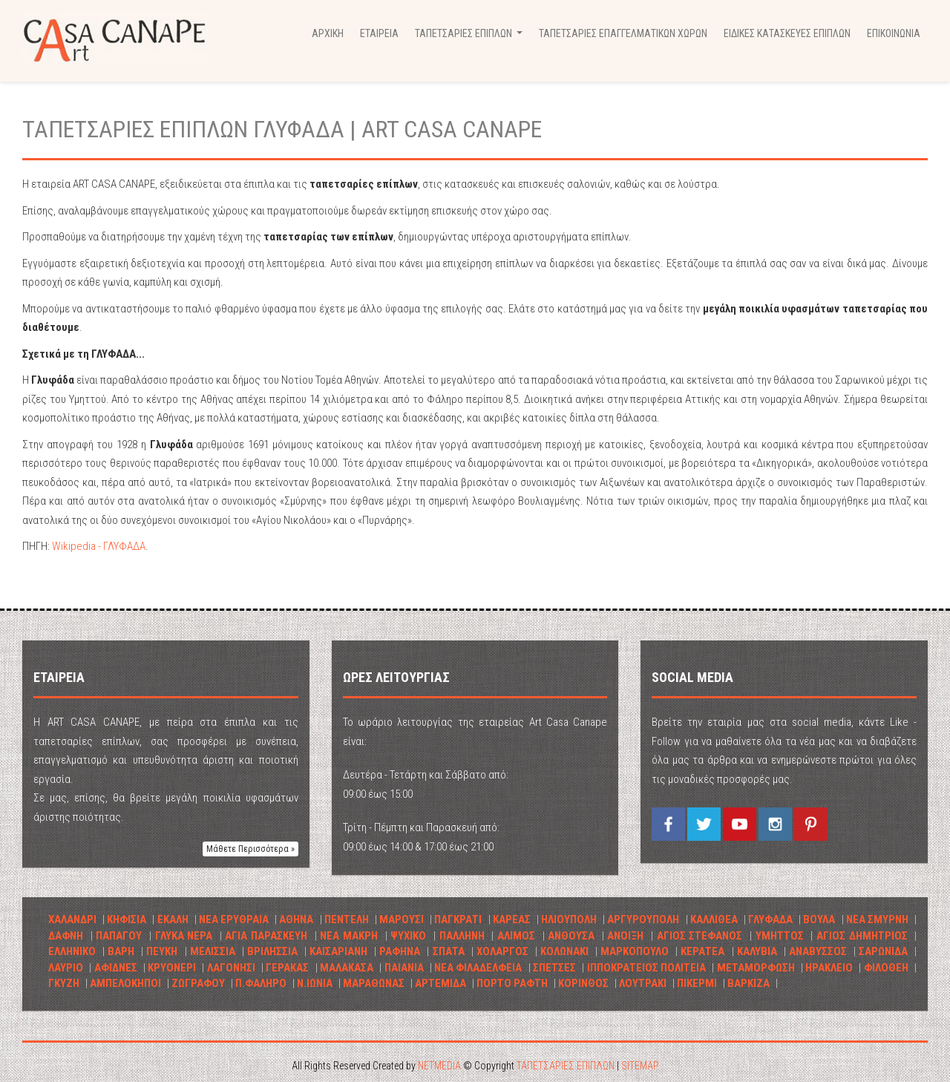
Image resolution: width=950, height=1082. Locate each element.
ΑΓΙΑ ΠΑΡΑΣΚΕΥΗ (266, 935)
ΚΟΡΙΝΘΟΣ (583, 983)
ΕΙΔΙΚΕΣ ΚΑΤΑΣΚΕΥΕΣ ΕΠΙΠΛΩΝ (787, 33)
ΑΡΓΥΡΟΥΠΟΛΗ (643, 919)
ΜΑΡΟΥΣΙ (401, 919)
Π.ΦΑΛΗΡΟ (260, 983)
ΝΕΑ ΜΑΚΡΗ (349, 935)
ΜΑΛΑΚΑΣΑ (346, 967)
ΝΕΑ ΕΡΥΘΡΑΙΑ (234, 919)
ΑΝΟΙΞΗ (625, 935)
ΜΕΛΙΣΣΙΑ (212, 951)
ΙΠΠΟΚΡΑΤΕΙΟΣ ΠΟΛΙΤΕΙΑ (646, 967)
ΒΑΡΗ (121, 951)
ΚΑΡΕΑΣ (512, 919)
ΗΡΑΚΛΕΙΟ (829, 967)
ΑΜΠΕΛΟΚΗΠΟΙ (125, 983)
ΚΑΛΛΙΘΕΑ (714, 919)
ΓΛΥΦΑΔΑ (770, 919)
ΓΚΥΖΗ (63, 983)
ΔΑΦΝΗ (65, 935)
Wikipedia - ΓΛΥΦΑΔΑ (98, 546)
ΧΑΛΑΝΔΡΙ (72, 919)
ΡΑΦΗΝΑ (399, 951)
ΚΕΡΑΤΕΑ (702, 951)
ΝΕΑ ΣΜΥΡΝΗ (877, 919)
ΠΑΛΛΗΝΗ (462, 935)
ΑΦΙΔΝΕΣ (115, 967)
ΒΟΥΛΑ (819, 919)
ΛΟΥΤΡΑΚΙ (642, 983)
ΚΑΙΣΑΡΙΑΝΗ (338, 951)
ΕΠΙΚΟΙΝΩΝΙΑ (893, 33)
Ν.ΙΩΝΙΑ (314, 983)
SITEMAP (640, 1066)
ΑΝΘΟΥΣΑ (571, 935)
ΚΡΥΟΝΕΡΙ (172, 967)
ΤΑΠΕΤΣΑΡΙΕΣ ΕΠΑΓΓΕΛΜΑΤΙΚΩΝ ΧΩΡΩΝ (623, 33)
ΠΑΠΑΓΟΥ (119, 935)
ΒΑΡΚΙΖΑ (748, 983)
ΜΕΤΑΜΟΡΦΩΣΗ (756, 967)
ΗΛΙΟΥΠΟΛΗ (569, 919)
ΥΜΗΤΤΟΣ (780, 935)
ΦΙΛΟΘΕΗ (886, 967)
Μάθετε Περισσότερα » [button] (250, 849)
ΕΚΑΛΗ (173, 919)
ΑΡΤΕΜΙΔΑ (440, 983)
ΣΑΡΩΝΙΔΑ (883, 951)
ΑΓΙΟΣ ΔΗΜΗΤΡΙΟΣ (862, 935)
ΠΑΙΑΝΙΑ (404, 967)
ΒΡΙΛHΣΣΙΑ (272, 951)
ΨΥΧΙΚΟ (408, 935)
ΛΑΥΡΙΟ (65, 967)
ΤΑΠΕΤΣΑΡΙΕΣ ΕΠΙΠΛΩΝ (566, 1066)
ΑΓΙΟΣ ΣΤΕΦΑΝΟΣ (700, 935)
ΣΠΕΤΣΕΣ (554, 967)
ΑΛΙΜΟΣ (516, 935)
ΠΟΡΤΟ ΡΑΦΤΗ (512, 983)
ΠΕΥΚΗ (161, 951)
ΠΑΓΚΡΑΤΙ (458, 919)
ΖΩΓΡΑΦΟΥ (198, 983)
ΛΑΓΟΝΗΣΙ (231, 967)
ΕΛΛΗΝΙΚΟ (73, 951)
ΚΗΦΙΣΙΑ (126, 919)
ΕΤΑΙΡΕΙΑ (379, 33)
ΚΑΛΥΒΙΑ (757, 951)
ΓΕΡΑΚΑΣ (287, 967)
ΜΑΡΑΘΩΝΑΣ (373, 983)
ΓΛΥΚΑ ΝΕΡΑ (184, 935)
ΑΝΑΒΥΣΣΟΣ (818, 951)
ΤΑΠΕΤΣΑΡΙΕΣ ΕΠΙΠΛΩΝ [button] (470, 37)
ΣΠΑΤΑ (449, 951)
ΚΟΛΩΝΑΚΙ (564, 951)
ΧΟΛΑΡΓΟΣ (502, 951)
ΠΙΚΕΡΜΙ (697, 983)
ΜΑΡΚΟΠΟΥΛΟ (634, 951)
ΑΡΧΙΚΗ (328, 33)
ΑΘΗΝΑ (296, 919)
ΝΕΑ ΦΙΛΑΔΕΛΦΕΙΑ (478, 967)
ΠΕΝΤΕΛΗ (346, 919)
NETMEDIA (439, 1066)
